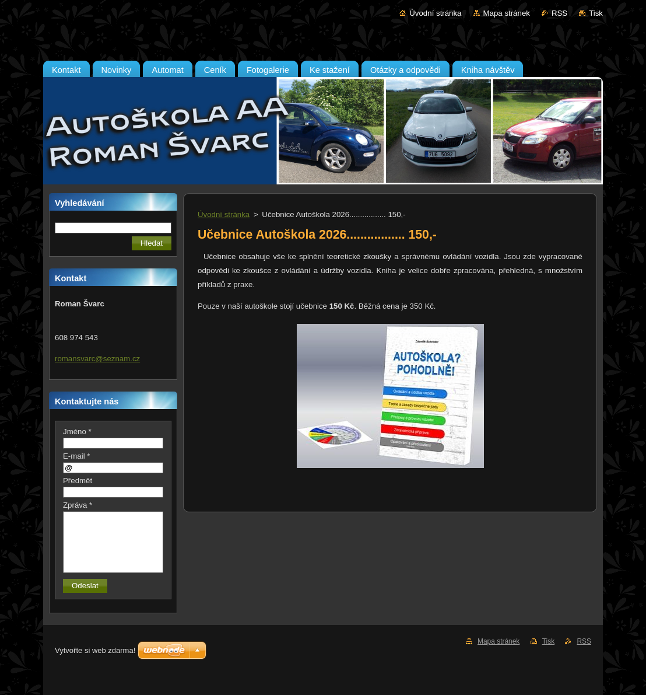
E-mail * (76, 456)
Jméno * (77, 431)
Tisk (596, 13)
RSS (559, 13)
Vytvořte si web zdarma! (95, 650)
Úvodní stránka (435, 13)
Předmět (77, 480)
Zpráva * (77, 505)
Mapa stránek (506, 13)
